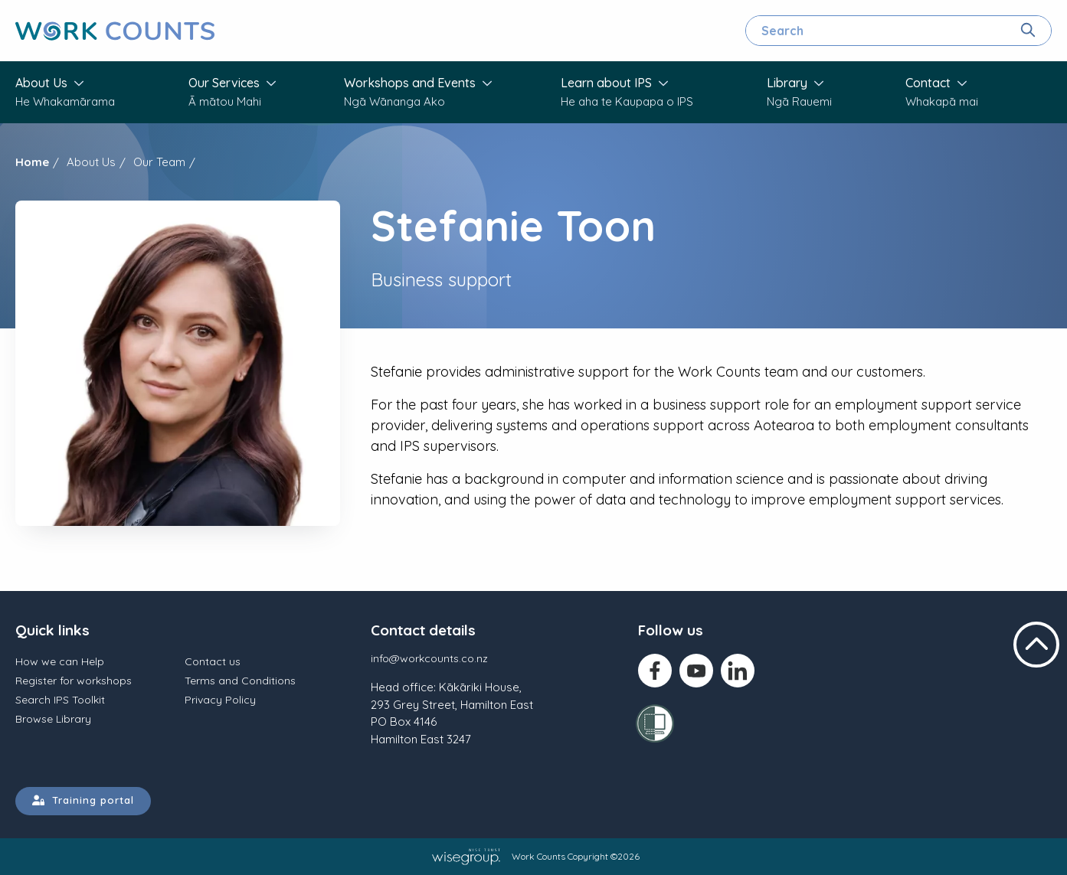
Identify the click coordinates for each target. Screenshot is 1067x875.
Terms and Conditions (240, 680)
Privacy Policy (220, 700)
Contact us (213, 661)
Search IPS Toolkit (60, 700)
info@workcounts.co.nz (429, 658)
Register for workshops (73, 680)
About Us (91, 162)
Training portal (83, 800)
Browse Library (53, 719)
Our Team (159, 162)
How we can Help (59, 661)
